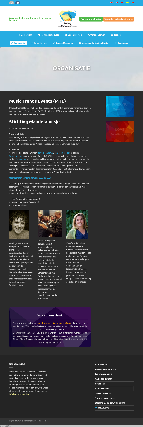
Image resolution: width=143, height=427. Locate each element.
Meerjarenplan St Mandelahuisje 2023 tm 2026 (30, 178)
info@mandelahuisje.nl (19, 394)
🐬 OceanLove (121, 43)
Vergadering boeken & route (118, 19)
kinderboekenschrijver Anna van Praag (54, 323)
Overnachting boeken (90, 19)
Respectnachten (16, 156)
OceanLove (21, 159)
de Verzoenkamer (45, 153)
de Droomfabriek (62, 153)
